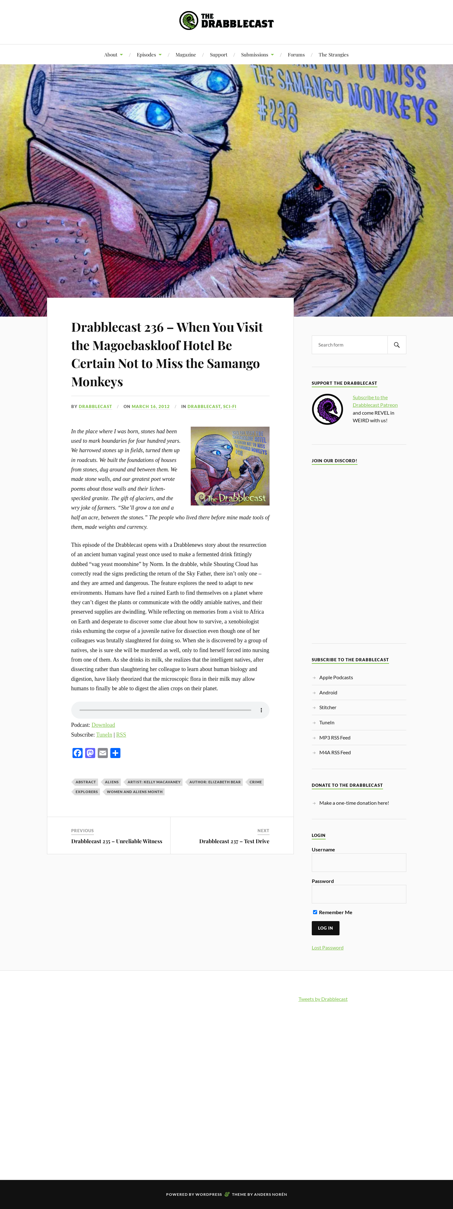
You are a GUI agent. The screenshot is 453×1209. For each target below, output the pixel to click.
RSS (121, 735)
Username (323, 849)
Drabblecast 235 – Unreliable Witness (116, 841)
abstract (86, 782)
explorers (87, 792)
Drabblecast (95, 406)
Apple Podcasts (336, 677)
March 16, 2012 (151, 406)
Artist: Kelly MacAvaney (154, 782)
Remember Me (332, 912)
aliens (112, 782)
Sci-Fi (229, 406)
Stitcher (327, 707)
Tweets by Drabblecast (323, 999)
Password (323, 881)
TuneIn (104, 735)
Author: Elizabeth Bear (215, 782)
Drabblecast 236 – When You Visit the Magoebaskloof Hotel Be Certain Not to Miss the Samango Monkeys (166, 353)
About (110, 54)
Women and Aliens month (135, 792)
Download (103, 725)
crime (256, 782)
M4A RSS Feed (335, 752)
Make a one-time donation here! (354, 803)
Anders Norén (270, 1194)
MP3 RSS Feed (335, 737)
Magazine (186, 54)
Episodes (146, 54)
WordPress (208, 1194)
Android (328, 692)
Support (218, 54)
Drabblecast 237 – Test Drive (234, 841)
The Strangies (334, 54)
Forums (296, 54)
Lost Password (328, 947)
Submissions (254, 54)
